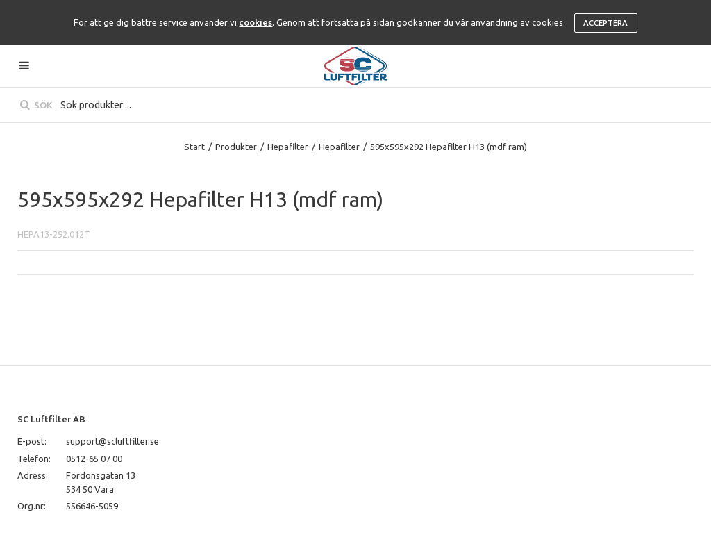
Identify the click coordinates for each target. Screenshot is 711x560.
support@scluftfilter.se (112, 441)
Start (194, 146)
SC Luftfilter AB (51, 419)
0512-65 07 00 (94, 458)
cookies (255, 22)
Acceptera (605, 23)
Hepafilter (287, 146)
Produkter (236, 146)
